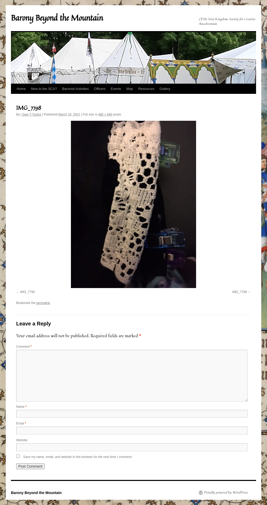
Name (21, 407)
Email (21, 423)
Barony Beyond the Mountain (57, 18)
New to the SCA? (44, 89)
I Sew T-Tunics (31, 114)
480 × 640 (105, 114)
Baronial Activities (75, 89)
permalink (43, 303)
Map (129, 89)
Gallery (165, 89)
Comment (24, 346)
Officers (100, 89)
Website (21, 440)
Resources (146, 89)
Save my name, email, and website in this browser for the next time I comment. (77, 457)
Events (116, 89)
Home (21, 89)
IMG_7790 (27, 292)
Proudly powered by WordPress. (226, 493)
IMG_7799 (239, 292)
